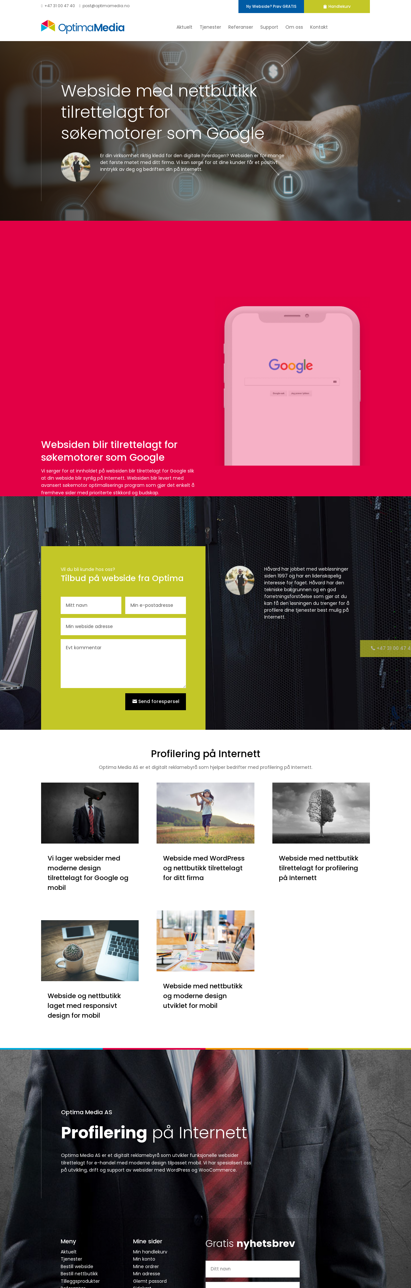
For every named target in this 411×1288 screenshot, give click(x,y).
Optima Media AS (86, 1112)
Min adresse (146, 1273)
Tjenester (210, 27)
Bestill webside (77, 1266)
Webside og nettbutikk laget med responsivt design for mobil (84, 1005)
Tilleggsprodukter (80, 1281)
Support (269, 27)
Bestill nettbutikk (79, 1273)
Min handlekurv (150, 1252)
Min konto (144, 1259)
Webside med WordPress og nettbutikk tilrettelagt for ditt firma (204, 868)
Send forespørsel (158, 701)
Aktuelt (184, 27)
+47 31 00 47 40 (58, 5)
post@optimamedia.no (104, 5)
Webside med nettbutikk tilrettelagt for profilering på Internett (318, 868)
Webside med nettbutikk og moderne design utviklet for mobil (203, 995)
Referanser (240, 27)
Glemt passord (150, 1281)
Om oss (294, 27)
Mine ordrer (146, 1266)
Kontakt (319, 27)
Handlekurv (346, 6)
